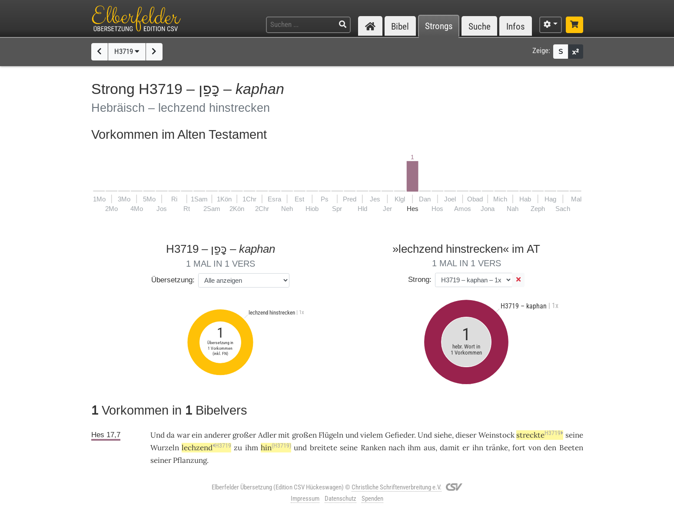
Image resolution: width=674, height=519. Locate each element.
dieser (465, 435)
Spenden (372, 498)
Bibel (400, 26)
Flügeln (331, 435)
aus (429, 447)
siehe (443, 435)
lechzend (206, 447)
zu (238, 447)
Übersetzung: (173, 280)
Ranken (373, 447)
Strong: (420, 279)
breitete (323, 447)
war (183, 435)
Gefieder (399, 435)
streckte (539, 435)
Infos (515, 26)
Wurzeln (164, 447)
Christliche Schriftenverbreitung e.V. (397, 487)
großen (304, 435)
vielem (371, 435)
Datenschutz (340, 498)
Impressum (305, 498)
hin (276, 447)
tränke (497, 447)
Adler (267, 435)
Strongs (439, 26)
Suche (479, 26)
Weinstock (496, 435)
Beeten (571, 447)
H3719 (126, 51)
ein (197, 435)
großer (244, 435)
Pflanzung (190, 460)
